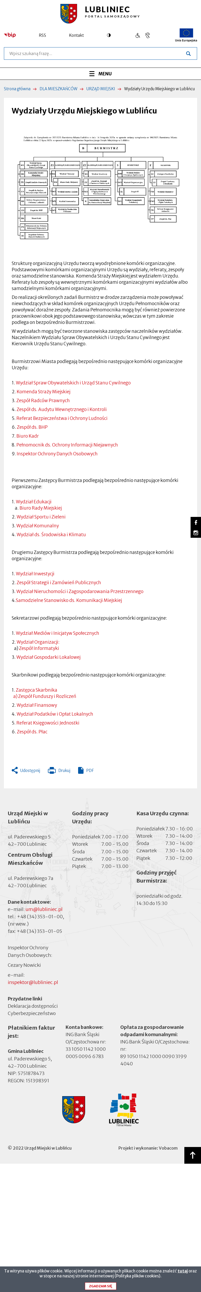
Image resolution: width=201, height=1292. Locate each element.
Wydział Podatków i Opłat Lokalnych (55, 714)
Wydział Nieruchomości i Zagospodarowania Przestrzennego (79, 591)
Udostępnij (30, 770)
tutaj (183, 1272)
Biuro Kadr (27, 436)
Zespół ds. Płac (32, 732)
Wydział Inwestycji (35, 574)
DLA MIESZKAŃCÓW (58, 88)
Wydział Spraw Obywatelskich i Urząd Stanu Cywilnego (73, 383)
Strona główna (17, 88)
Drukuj (59, 771)
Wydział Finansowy (37, 705)
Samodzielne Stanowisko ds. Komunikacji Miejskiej (69, 600)
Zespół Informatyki (39, 648)
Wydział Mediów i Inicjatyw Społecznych (57, 633)
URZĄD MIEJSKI (100, 88)
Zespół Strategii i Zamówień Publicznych (59, 582)
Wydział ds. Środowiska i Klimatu (51, 535)
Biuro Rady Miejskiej (41, 508)
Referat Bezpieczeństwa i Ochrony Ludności (62, 418)
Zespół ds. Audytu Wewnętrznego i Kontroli (62, 409)
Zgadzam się (100, 1287)
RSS (42, 35)
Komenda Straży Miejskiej (43, 392)
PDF (90, 770)
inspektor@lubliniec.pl (33, 982)
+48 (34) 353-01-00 (40, 917)
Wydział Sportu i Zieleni (41, 517)
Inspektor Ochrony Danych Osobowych (57, 454)
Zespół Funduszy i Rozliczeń (46, 696)
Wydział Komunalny (37, 526)
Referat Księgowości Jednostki (47, 723)
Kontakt (76, 35)
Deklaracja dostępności (33, 1006)
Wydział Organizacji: (38, 642)
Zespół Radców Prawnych (43, 400)
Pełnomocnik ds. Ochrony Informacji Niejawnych (67, 445)
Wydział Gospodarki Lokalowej (48, 657)
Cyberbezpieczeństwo (32, 1013)
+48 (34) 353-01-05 (39, 931)
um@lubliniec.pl (44, 909)
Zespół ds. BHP (32, 427)
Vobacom (168, 1148)
